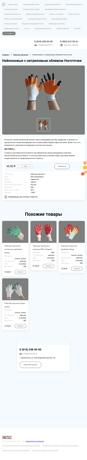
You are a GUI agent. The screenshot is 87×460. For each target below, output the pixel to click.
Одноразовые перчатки (52, 4)
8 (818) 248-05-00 (43, 41)
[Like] (85, 164)
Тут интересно (9, 33)
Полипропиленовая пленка (37, 19)
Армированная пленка (11, 28)
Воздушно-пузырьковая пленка (32, 24)
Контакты (77, 28)
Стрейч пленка (13, 4)
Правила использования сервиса (16, 450)
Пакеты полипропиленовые (13, 19)
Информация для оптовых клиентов (22, 197)
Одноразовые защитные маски (55, 9)
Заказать (62, 166)
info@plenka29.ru (45, 45)
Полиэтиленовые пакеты (74, 4)
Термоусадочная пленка (57, 24)
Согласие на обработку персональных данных (21, 446)
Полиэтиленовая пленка (31, 4)
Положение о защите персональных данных (60, 446)
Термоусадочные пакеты (43, 28)
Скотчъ (27, 28)
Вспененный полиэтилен (12, 14)
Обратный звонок (30, 365)
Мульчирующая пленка (59, 19)
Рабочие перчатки (63, 28)
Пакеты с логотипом (56, 14)
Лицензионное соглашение (35, 441)
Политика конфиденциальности (45, 450)
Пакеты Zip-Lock (74, 14)
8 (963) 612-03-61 (69, 41)
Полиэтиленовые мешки (31, 9)
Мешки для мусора (10, 24)
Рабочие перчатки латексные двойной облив (13, 249)
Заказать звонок (71, 45)
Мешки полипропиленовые (35, 14)
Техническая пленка (11, 9)
